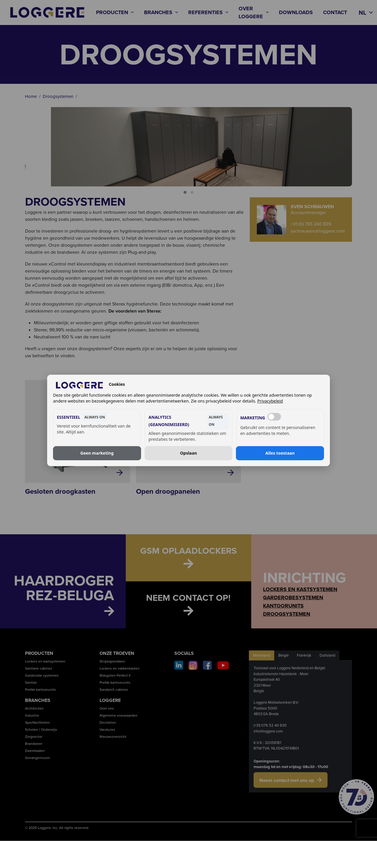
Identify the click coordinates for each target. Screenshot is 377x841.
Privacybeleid (270, 401)
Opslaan (188, 453)
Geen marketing (97, 453)
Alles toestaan (280, 453)
